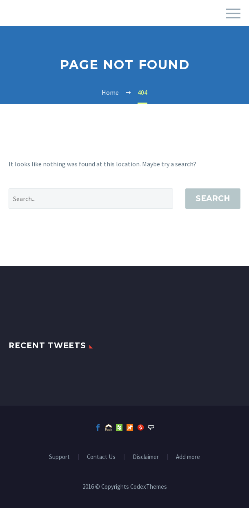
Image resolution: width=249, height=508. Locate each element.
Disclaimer (146, 457)
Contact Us (101, 457)
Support (59, 457)
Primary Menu (233, 13)
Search (213, 198)
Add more (188, 457)
